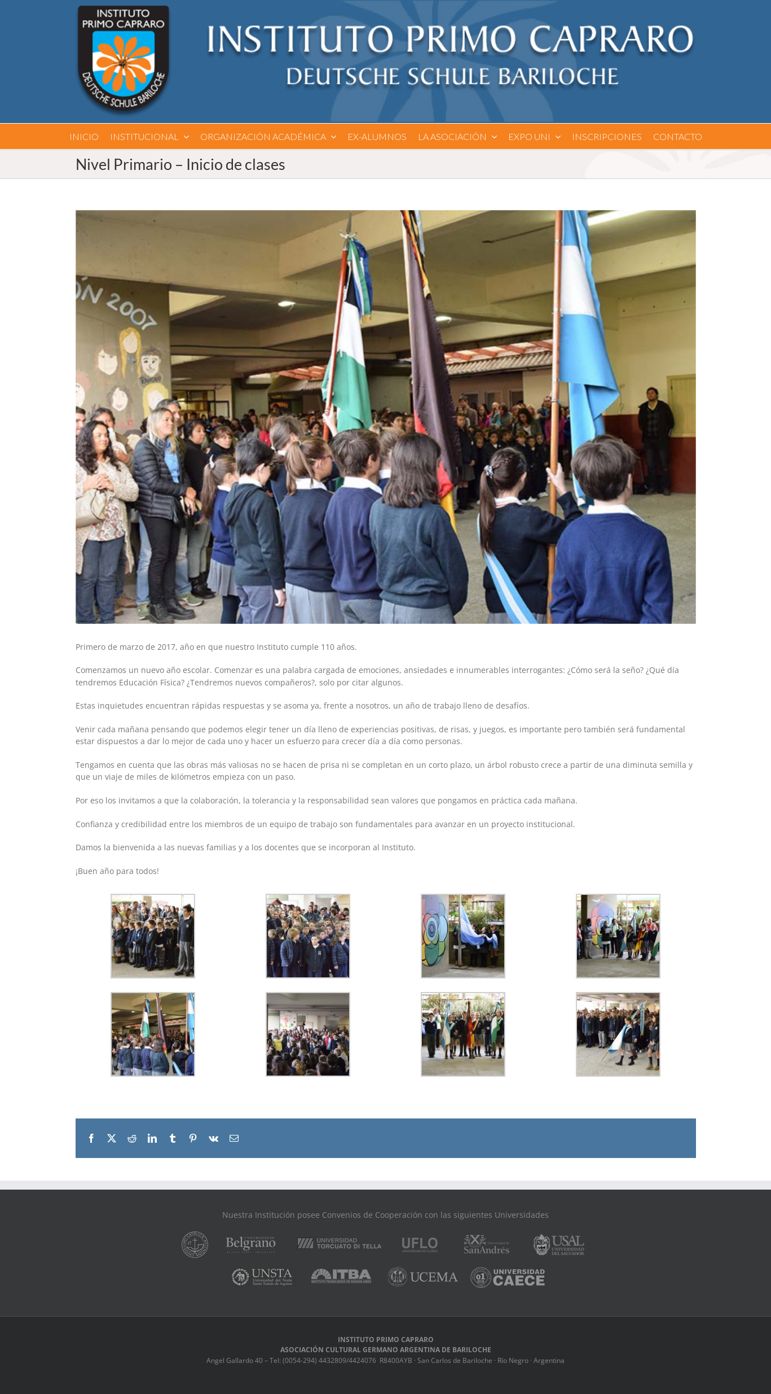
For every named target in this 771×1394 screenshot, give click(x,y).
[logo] (385, 9)
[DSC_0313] (386, 417)
